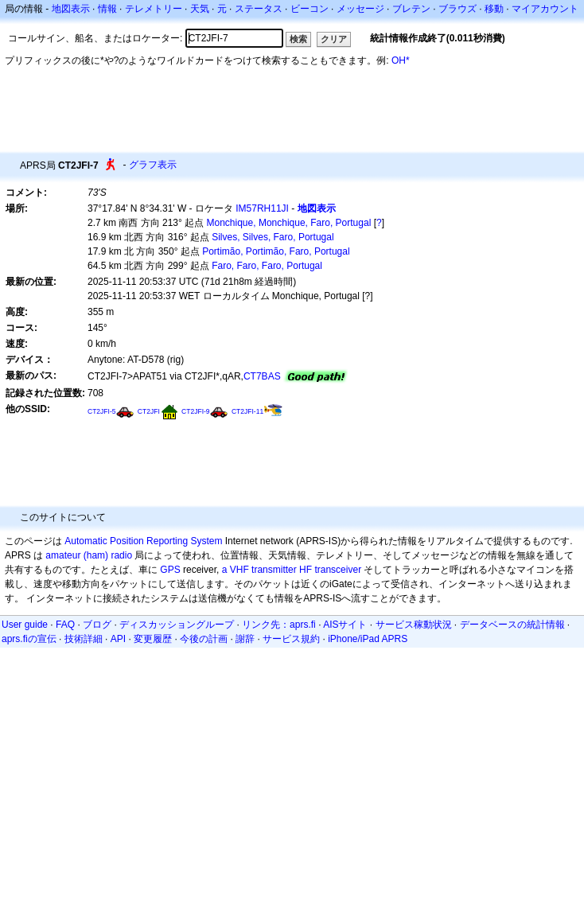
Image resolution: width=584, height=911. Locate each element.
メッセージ (360, 8)
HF (305, 569)
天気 (199, 8)
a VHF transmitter (259, 569)
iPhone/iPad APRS (367, 638)
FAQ (65, 624)
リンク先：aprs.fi (279, 624)
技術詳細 (83, 638)
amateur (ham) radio (88, 555)
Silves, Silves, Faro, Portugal (272, 237)
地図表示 (71, 8)
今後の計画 (204, 638)
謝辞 (245, 638)
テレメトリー (153, 8)
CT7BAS (262, 376)
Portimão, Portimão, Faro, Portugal (275, 251)
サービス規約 (291, 638)
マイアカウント (545, 8)
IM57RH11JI (262, 208)
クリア (334, 39)
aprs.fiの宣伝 (29, 638)
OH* (400, 60)
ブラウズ (457, 8)
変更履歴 (153, 638)
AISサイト (345, 624)
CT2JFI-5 (102, 411)
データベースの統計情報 (512, 624)
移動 (494, 8)
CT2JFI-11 (247, 411)
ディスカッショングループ (176, 624)
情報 (107, 8)
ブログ (97, 624)
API (118, 638)
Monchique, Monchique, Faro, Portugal (289, 222)
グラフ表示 (153, 164)
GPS (170, 569)
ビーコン (309, 8)
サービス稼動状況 (414, 624)
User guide (25, 624)
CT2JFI (149, 411)
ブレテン (411, 8)
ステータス (258, 8)
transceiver (337, 569)
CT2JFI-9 (195, 411)
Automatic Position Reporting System (143, 541)
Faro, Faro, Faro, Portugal (267, 265)
